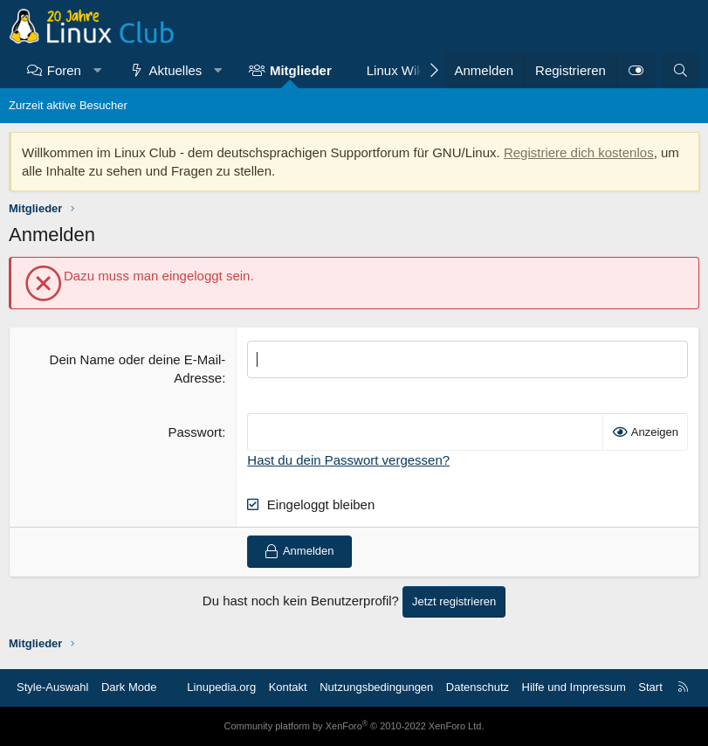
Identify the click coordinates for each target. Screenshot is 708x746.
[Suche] (680, 70)
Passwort (195, 432)
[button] (96, 70)
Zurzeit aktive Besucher (68, 105)
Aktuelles (176, 70)
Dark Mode (129, 687)
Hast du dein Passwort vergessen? (348, 459)
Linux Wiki (396, 70)
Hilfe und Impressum (574, 687)
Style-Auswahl (52, 687)
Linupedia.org (221, 687)
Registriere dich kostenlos (579, 152)
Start (650, 687)
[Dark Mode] (635, 70)
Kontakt (288, 687)
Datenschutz (477, 687)
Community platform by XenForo (354, 726)
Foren (64, 70)
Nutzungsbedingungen (376, 687)
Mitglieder (301, 70)
